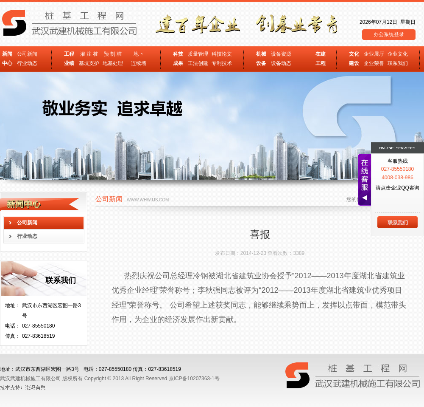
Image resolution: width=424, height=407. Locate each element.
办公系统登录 (389, 34)
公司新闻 (27, 54)
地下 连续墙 (138, 58)
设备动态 (281, 63)
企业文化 (398, 54)
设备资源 (281, 54)
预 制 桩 (113, 54)
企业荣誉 (374, 63)
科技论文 (222, 54)
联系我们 (398, 63)
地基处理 (113, 63)
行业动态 (27, 63)
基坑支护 (89, 63)
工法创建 (198, 63)
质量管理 (198, 54)
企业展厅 (374, 54)
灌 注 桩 (89, 54)
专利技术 (222, 63)
